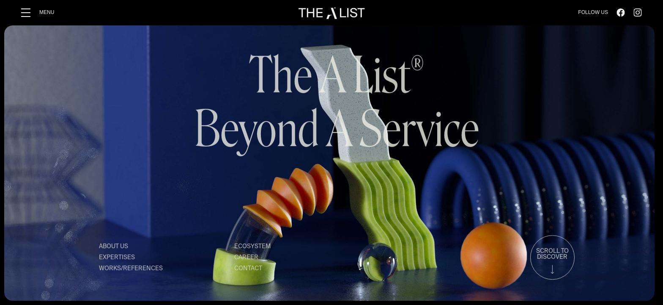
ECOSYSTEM (252, 247)
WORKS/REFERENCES (131, 269)
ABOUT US (113, 247)
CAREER (246, 258)
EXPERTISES (117, 258)
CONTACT (248, 269)
